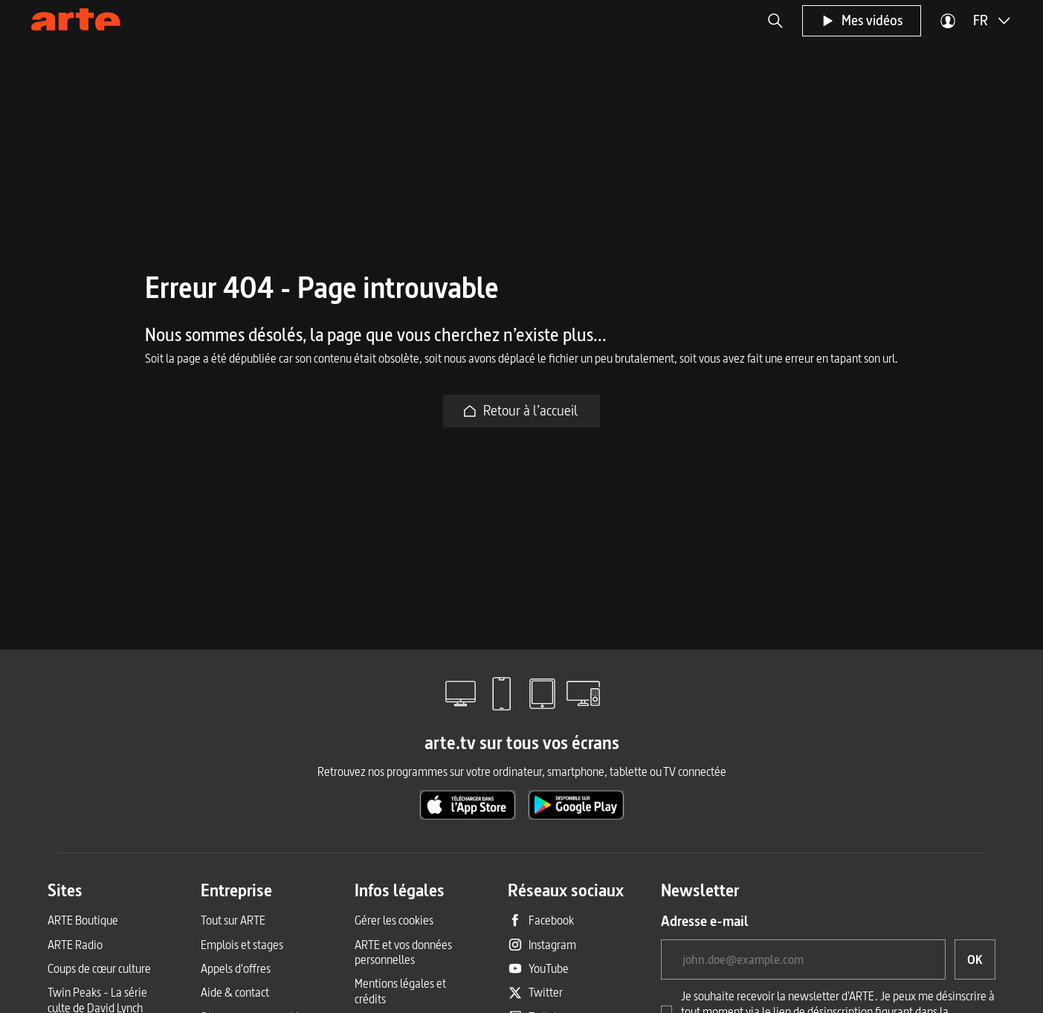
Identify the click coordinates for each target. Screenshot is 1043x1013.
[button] (775, 21)
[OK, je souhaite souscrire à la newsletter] (975, 959)
